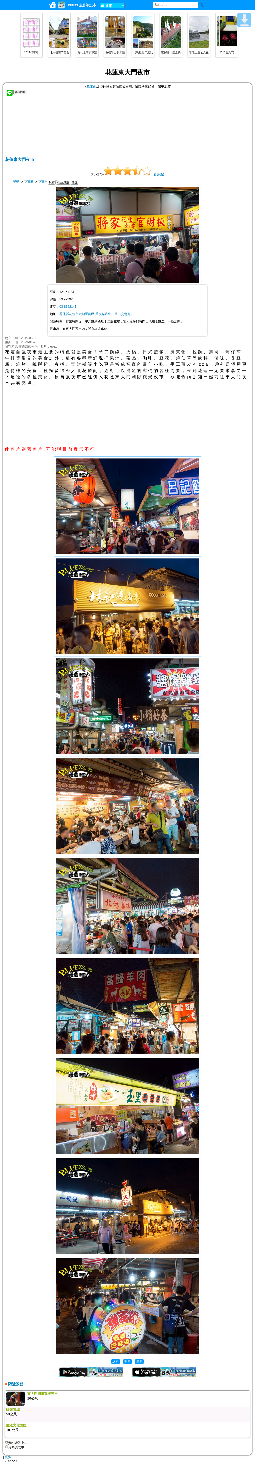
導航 (139, 1361)
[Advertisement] (127, 127)
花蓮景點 (63, 182)
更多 (8, 1457)
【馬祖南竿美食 (59, 52)
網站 (115, 1361)
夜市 (52, 182)
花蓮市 (90, 86)
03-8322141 (67, 306)
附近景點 (15, 1384)
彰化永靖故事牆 (87, 52)
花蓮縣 (28, 181)
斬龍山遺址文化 (199, 52)
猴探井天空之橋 (171, 52)
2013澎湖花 (226, 52)
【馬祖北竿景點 (143, 52)
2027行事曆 (31, 52)
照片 (127, 1361)
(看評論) (158, 174)
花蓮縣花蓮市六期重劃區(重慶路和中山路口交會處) (95, 314)
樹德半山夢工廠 (115, 52)
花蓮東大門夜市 (19, 159)
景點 (16, 181)
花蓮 (74, 182)
